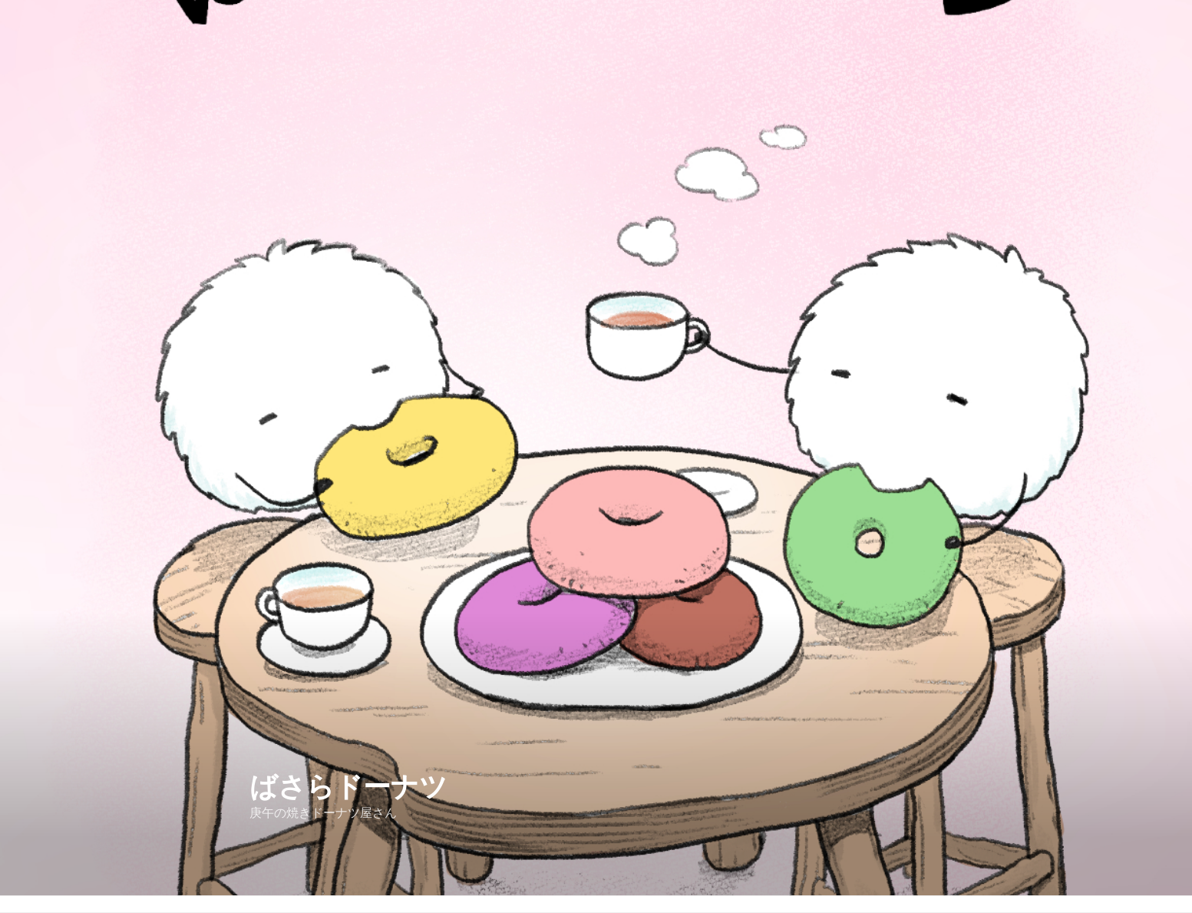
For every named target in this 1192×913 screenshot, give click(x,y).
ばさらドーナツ (348, 786)
